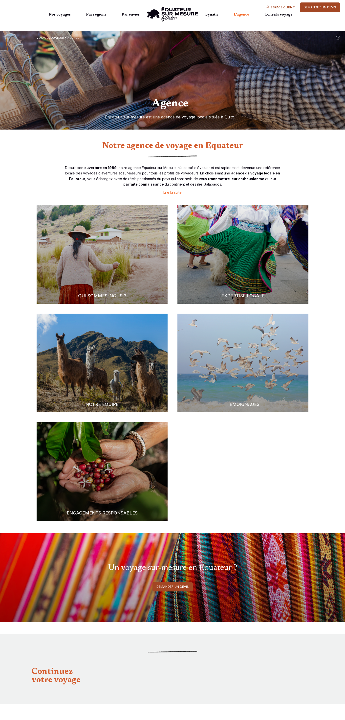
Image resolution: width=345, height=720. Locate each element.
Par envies (131, 15)
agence (73, 37)
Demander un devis (320, 7)
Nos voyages (60, 15)
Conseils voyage (278, 15)
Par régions (96, 15)
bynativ (211, 15)
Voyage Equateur (50, 37)
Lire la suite (172, 192)
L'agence (241, 15)
